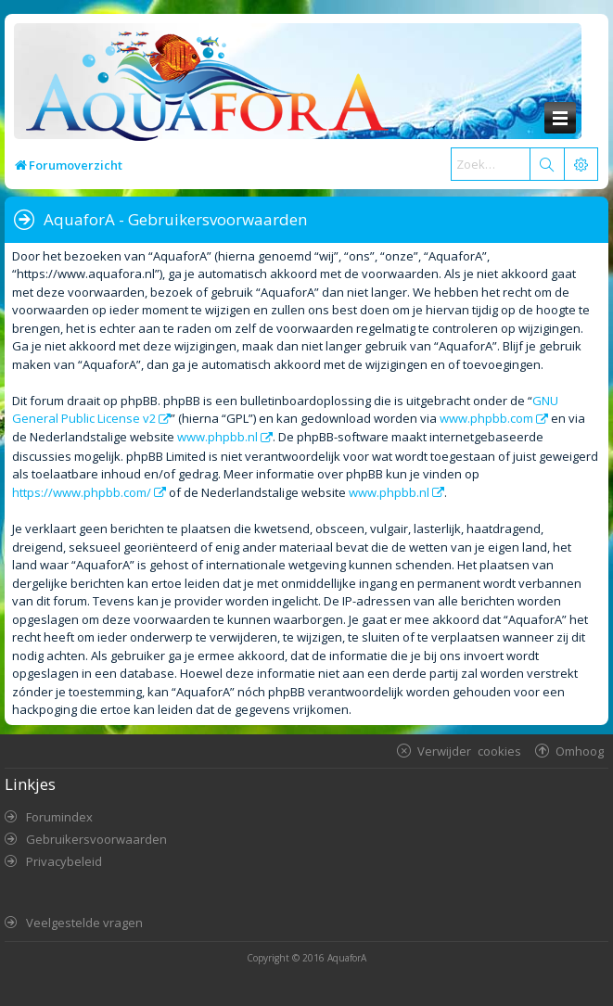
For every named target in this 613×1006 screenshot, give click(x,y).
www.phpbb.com (486, 418)
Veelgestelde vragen (84, 922)
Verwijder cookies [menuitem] (469, 751)
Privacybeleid (64, 861)
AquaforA (346, 957)
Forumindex (59, 817)
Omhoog (580, 751)
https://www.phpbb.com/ (81, 492)
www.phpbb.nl (217, 436)
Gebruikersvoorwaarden (96, 839)
